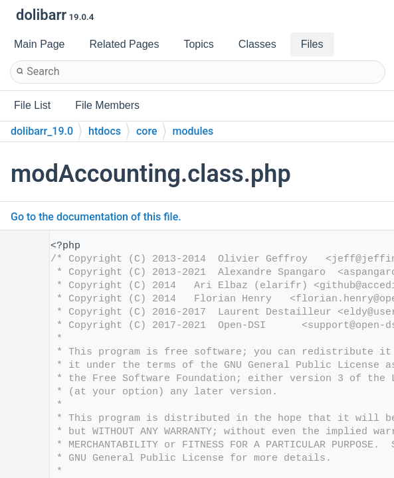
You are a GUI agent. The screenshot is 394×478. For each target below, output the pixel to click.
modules (193, 131)
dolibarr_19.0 (42, 131)
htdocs (104, 131)
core (146, 131)
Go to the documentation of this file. (96, 216)
